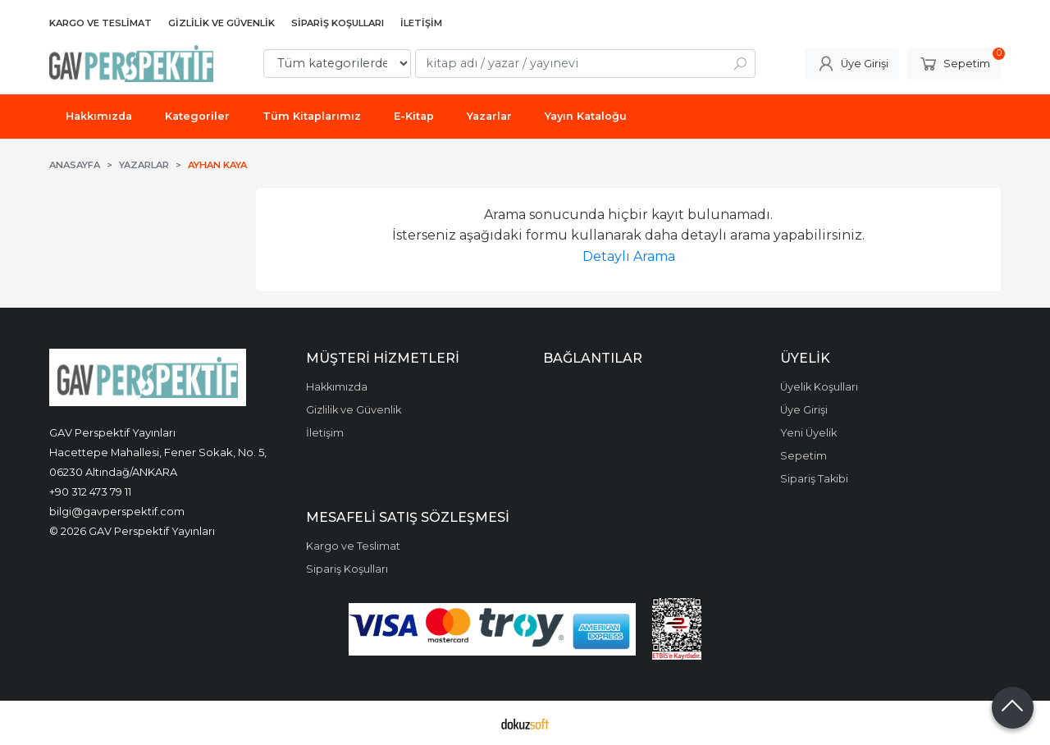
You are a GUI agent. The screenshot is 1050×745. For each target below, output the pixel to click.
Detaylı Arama (628, 256)
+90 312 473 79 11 (90, 491)
